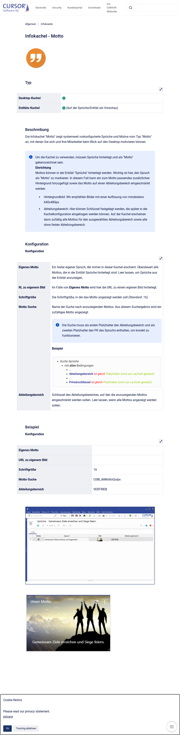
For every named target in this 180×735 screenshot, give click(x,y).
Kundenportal (75, 7)
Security (56, 7)
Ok (7, 728)
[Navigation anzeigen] (172, 727)
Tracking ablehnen (26, 728)
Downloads (94, 7)
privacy (8, 716)
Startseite (40, 7)
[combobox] (153, 7)
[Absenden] (131, 8)
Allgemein (30, 24)
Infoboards (47, 24)
